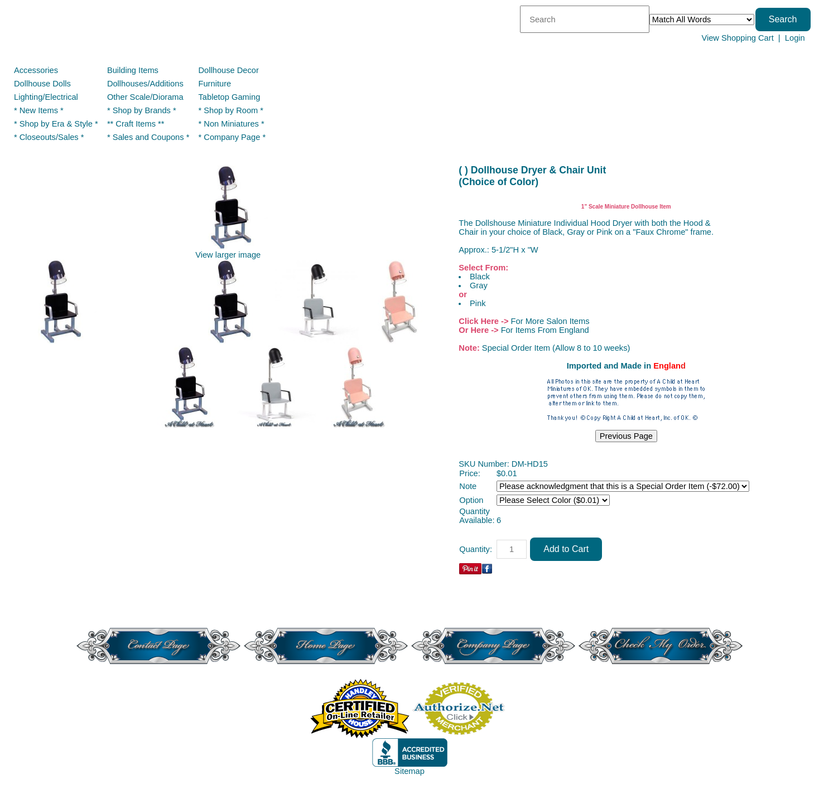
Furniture (215, 83)
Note (467, 486)
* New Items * (39, 110)
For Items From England (545, 330)
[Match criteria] (701, 19)
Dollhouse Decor (229, 70)
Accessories (36, 70)
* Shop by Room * (231, 110)
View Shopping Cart (737, 37)
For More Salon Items (550, 321)
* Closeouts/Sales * (49, 137)
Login (795, 37)
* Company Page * (232, 137)
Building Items (132, 70)
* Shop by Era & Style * (56, 123)
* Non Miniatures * (231, 123)
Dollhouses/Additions (145, 83)
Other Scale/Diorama (145, 97)
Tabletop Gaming (230, 97)
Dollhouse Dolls (42, 83)
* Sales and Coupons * (148, 137)
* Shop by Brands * (141, 110)
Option (471, 500)
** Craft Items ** (136, 123)
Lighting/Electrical (47, 97)
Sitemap (409, 771)
